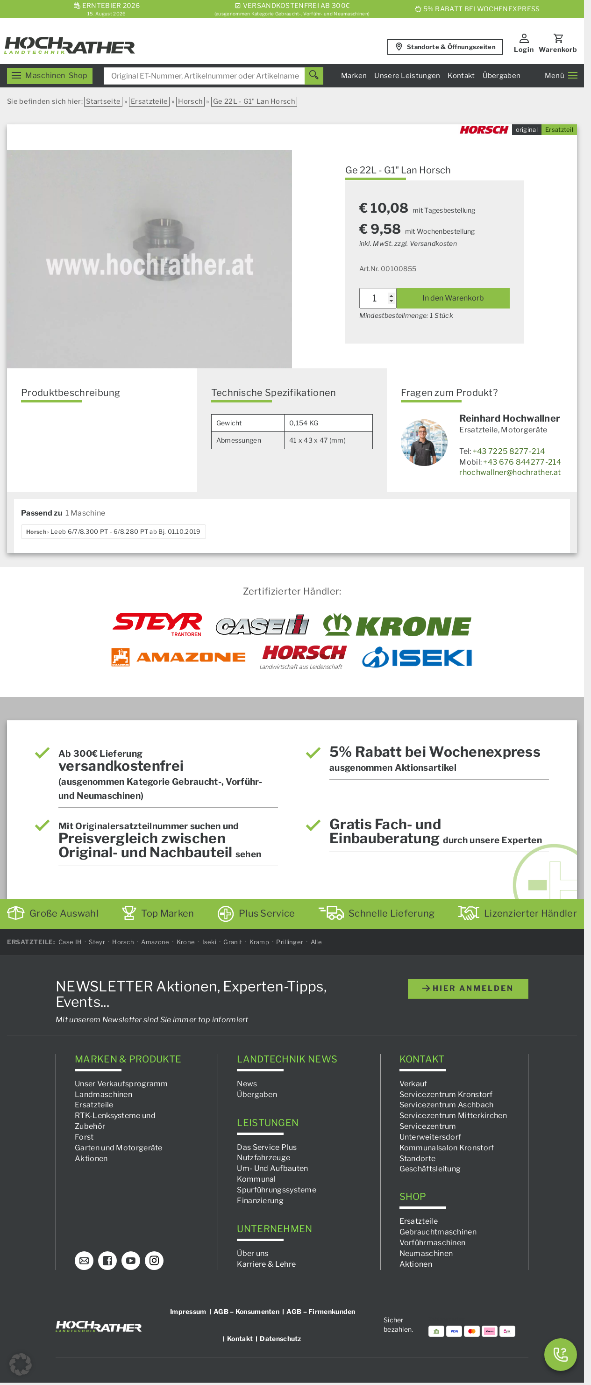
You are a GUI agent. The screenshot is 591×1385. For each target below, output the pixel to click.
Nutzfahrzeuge (263, 1157)
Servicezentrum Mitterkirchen (453, 1115)
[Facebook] (107, 1260)
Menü (561, 76)
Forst (84, 1137)
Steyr (97, 942)
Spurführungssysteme (276, 1189)
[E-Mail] (84, 1260)
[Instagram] (154, 1260)
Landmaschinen (103, 1094)
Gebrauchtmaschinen (438, 1231)
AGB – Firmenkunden (320, 1311)
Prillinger (289, 942)
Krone (186, 942)
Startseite (103, 101)
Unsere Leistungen (407, 76)
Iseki (209, 942)
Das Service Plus (267, 1147)
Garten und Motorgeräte (119, 1147)
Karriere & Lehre (266, 1264)
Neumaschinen (426, 1253)
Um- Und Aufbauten (272, 1168)
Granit (232, 942)
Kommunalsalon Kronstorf (446, 1147)
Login (524, 49)
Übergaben (502, 76)
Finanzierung (260, 1200)
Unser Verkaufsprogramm (121, 1083)
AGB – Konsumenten (246, 1311)
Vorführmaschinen (432, 1242)
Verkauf (413, 1083)
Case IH (70, 942)
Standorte (417, 1158)
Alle (316, 942)
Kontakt (461, 76)
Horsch (190, 101)
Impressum (188, 1311)
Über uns (252, 1253)
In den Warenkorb (453, 298)
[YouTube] (130, 1260)
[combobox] (213, 76)
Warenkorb (558, 49)
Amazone (155, 942)
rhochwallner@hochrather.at (510, 472)
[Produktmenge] (378, 298)
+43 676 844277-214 (522, 462)
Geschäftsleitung (430, 1168)
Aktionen (91, 1158)
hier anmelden (468, 988)
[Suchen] (314, 76)
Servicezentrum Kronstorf (446, 1094)
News (247, 1083)
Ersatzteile (149, 101)
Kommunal (256, 1179)
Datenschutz (280, 1338)
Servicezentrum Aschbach (446, 1104)
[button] (20, 1364)
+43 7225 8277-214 (509, 451)
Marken (354, 76)
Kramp (259, 942)
